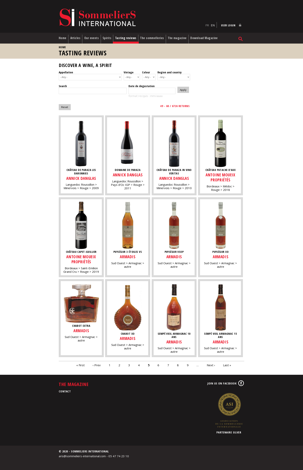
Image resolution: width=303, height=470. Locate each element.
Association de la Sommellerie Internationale (228, 409)
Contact (65, 390)
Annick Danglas (81, 177)
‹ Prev (97, 364)
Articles (76, 36)
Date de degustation (142, 84)
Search (63, 84)
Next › (211, 364)
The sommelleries (157, 36)
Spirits (110, 36)
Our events (93, 36)
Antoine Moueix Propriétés (221, 176)
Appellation (66, 71)
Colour (146, 71)
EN (213, 23)
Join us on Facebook (222, 382)
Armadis (128, 255)
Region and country (169, 71)
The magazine (183, 36)
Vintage (129, 71)
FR (207, 23)
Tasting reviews (129, 36)
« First (80, 364)
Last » (227, 364)
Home (62, 36)
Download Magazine (211, 36)
